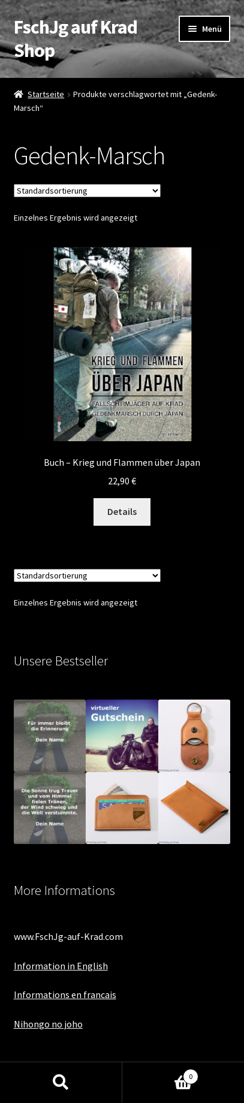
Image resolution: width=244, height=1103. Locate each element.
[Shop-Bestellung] (87, 190)
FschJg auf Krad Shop (75, 38)
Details (122, 511)
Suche (61, 1082)
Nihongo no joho (48, 1024)
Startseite (46, 94)
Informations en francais (65, 994)
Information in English (61, 966)
